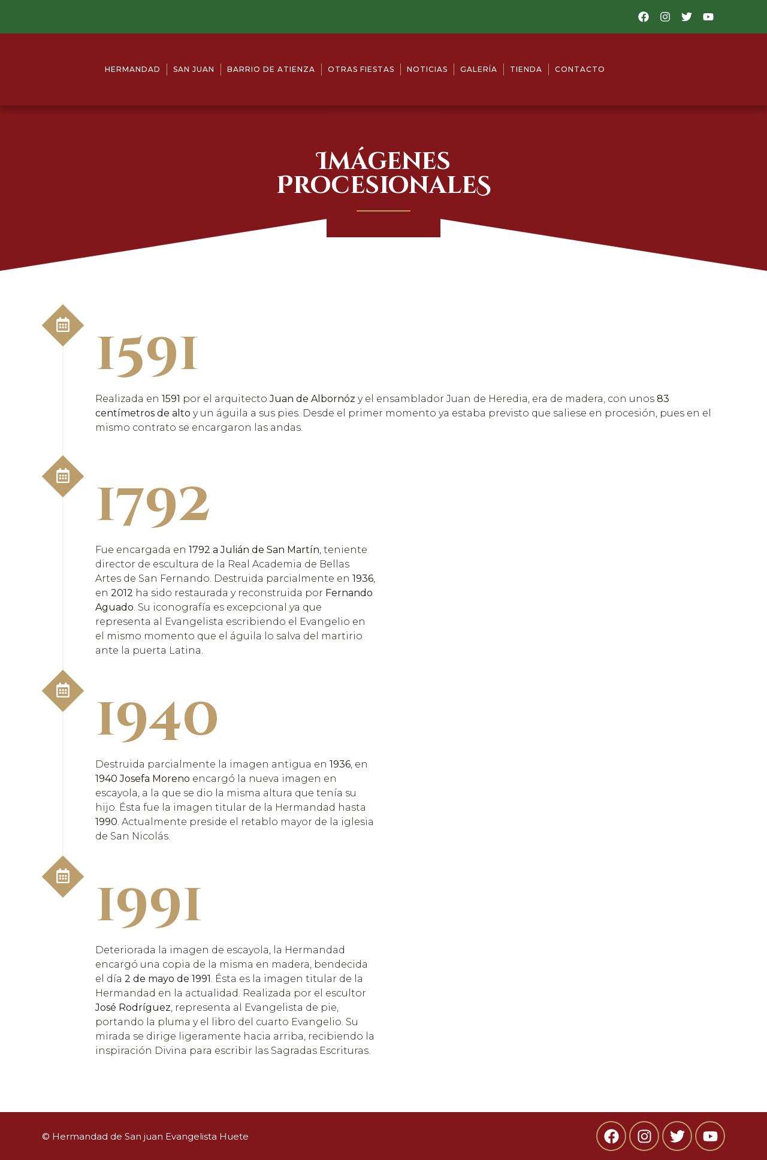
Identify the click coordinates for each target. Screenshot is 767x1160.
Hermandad (133, 69)
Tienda (526, 69)
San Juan (194, 69)
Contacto (580, 69)
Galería (478, 69)
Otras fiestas (361, 69)
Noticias (427, 69)
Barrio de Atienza (271, 69)
